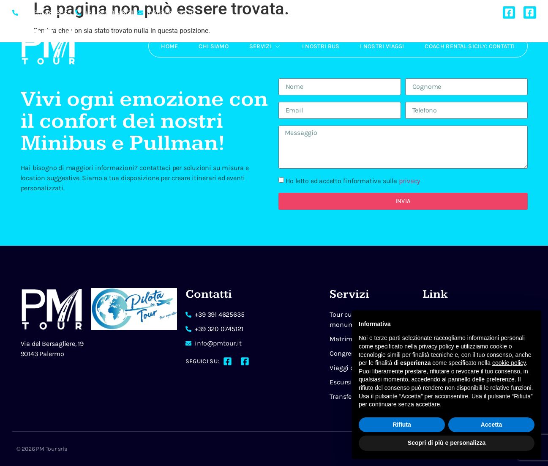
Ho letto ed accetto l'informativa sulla (353, 181)
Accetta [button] (491, 424)
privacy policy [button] (436, 346)
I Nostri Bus (319, 46)
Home (166, 46)
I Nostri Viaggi (381, 46)
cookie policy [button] (509, 362)
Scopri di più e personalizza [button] (446, 442)
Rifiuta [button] (402, 424)
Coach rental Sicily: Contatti (470, 46)
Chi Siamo (211, 46)
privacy (409, 181)
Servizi (263, 46)
